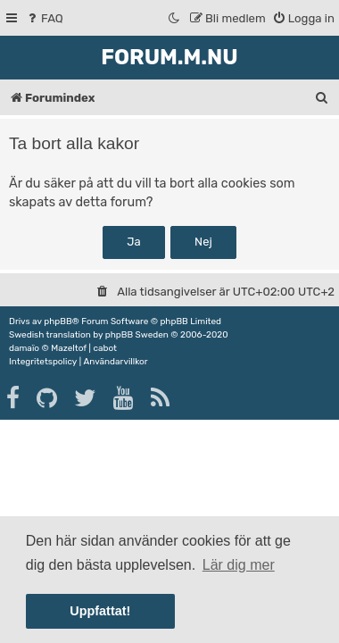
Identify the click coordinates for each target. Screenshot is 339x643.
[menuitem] (44, 18)
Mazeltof (69, 348)
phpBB (57, 321)
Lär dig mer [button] (239, 564)
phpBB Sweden (137, 335)
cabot (105, 348)
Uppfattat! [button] (100, 611)
